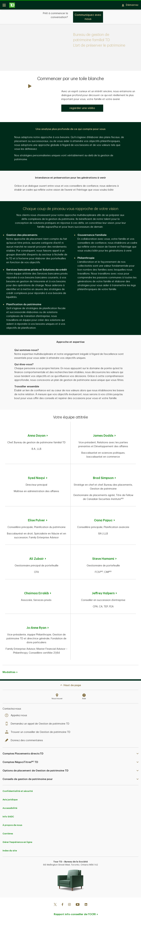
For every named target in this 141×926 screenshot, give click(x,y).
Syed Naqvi (36, 479)
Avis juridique (10, 801)
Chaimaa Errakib (36, 594)
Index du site (10, 852)
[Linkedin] (86, 906)
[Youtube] (78, 906)
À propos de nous (12, 826)
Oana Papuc (103, 521)
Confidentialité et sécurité (18, 792)
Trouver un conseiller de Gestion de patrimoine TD (38, 733)
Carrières (8, 835)
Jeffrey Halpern (103, 594)
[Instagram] (69, 906)
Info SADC (8, 818)
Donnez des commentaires (25, 741)
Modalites (9, 673)
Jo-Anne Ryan (36, 628)
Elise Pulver (36, 521)
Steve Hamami (103, 559)
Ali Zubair (36, 559)
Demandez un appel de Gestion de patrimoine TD (38, 725)
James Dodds (103, 436)
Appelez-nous (17, 716)
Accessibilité (10, 809)
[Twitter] (55, 906)
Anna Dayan (36, 436)
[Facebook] (62, 906)
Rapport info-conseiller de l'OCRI (75, 915)
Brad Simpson (103, 479)
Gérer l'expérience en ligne (17, 843)
